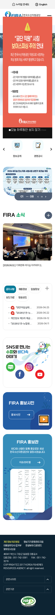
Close (43, 130)
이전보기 (38, 196)
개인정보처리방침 (11, 542)
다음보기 (45, 196)
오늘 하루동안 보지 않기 (25, 130)
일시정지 (41, 196)
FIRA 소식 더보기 (48, 215)
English (43, 4)
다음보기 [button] (51, 149)
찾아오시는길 (9, 549)
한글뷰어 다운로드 (34, 545)
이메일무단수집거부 (12, 545)
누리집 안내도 (22, 4)
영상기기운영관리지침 (33, 542)
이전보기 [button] (4, 149)
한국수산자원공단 (23, 14)
